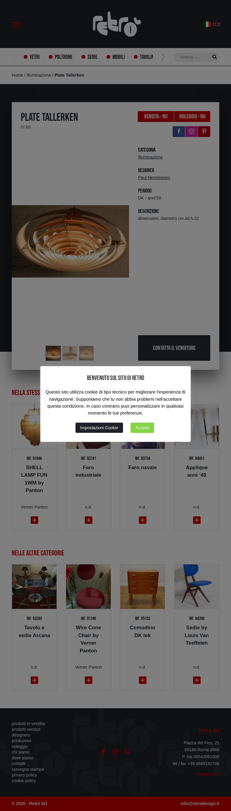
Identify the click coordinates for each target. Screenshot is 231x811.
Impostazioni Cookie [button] (99, 427)
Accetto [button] (142, 427)
